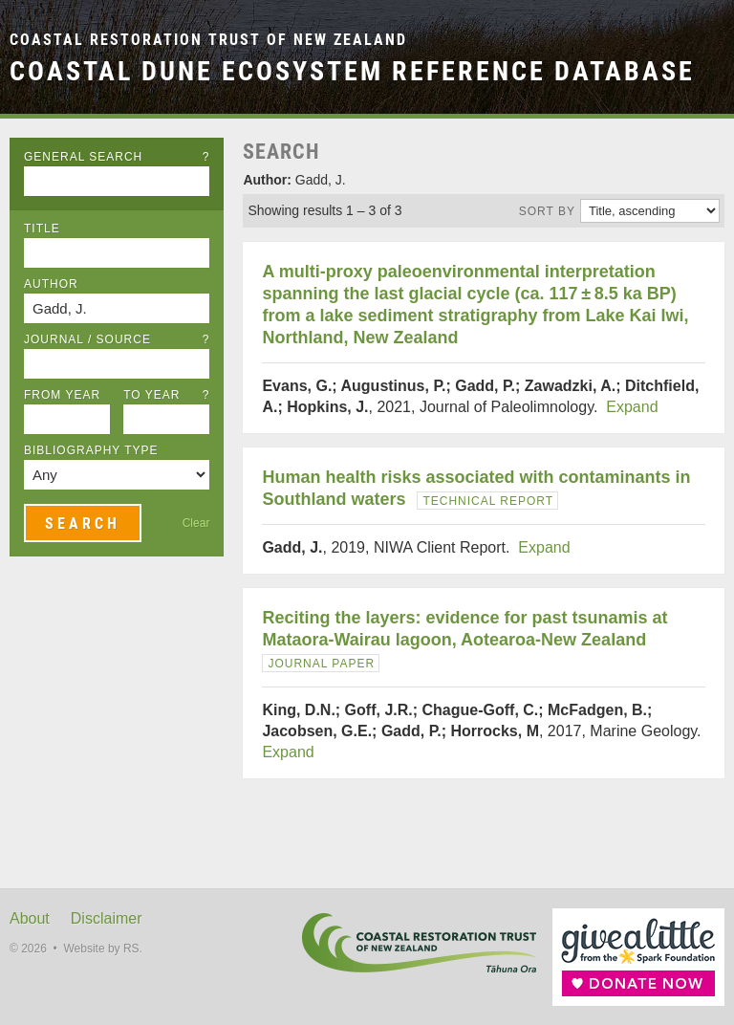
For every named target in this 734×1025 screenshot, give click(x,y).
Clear (196, 523)
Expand (632, 407)
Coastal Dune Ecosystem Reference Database (352, 71)
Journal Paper (321, 663)
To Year (166, 395)
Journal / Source (116, 339)
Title (42, 228)
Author (51, 284)
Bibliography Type (91, 450)
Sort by (547, 211)
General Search (116, 157)
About (30, 918)
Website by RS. (102, 948)
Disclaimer (106, 918)
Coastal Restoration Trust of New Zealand (208, 40)
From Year (62, 395)
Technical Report (487, 501)
